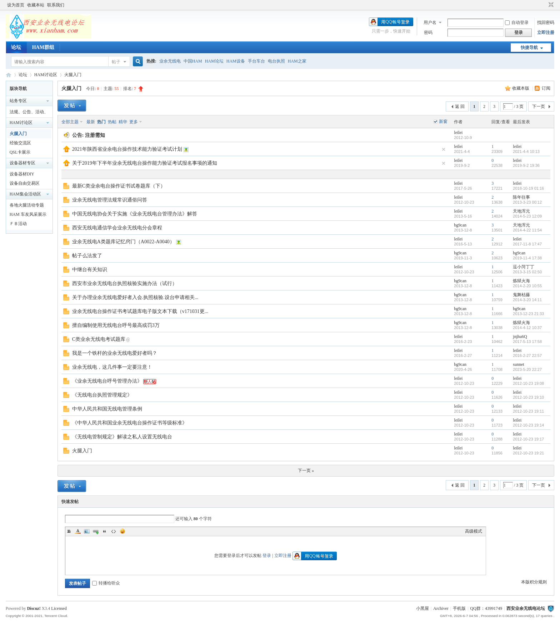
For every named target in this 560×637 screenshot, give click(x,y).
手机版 (459, 608)
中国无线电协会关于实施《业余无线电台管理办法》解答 (134, 214)
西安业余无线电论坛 (8, 75)
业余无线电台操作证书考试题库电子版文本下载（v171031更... (140, 311)
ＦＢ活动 (18, 223)
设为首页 (15, 5)
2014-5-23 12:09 (527, 216)
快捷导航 (529, 47)
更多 (133, 121)
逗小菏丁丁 (523, 266)
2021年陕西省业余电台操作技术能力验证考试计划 (127, 149)
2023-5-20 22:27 (527, 369)
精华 (123, 121)
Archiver (441, 608)
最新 (90, 121)
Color (77, 531)
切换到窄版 (550, 5)
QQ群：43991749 (486, 608)
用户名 (430, 22)
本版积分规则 (534, 581)
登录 (266, 555)
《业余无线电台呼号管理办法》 (107, 381)
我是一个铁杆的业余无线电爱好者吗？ (114, 353)
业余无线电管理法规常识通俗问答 (109, 200)
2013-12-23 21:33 (528, 314)
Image (86, 531)
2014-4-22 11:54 (527, 230)
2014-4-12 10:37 (527, 327)
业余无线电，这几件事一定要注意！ (112, 367)
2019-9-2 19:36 (526, 165)
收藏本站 (35, 5)
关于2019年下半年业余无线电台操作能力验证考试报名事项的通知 (144, 163)
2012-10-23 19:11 (528, 411)
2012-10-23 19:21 (528, 453)
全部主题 (70, 121)
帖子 (116, 61)
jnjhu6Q (520, 336)
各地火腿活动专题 (27, 205)
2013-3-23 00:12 (527, 202)
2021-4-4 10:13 (526, 151)
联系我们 (55, 5)
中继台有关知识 (89, 269)
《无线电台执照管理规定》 (102, 395)
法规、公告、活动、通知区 (29, 112)
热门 (101, 121)
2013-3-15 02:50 (527, 272)
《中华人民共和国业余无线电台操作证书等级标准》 (129, 423)
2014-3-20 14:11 (527, 300)
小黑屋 (422, 608)
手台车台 (256, 61)
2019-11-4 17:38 (527, 258)
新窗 (443, 121)
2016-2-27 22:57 (527, 355)
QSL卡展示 (20, 152)
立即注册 (545, 32)
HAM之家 (297, 61)
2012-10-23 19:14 (528, 425)
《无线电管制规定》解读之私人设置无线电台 (122, 436)
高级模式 (473, 531)
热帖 (112, 121)
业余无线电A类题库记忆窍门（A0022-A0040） (123, 241)
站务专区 (18, 100)
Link (95, 531)
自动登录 (517, 22)
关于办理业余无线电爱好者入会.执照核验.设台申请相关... (135, 297)
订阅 (546, 88)
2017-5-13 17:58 (527, 341)
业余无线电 (170, 61)
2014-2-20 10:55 (527, 286)
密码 (428, 32)
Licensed (58, 608)
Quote (104, 531)
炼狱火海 (521, 280)
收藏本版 (521, 88)
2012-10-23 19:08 (528, 383)
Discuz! (34, 608)
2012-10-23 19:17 (528, 439)
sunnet (518, 364)
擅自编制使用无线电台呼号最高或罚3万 (116, 325)
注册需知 (95, 135)
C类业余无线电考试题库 (98, 339)
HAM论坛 (214, 61)
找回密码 (545, 22)
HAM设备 (235, 61)
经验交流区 (20, 142)
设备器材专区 (22, 162)
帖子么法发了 (87, 255)
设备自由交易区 (25, 183)
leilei (458, 132)
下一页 (538, 106)
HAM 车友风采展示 (28, 214)
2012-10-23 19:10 (528, 397)
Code (113, 531)
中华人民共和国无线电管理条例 (107, 409)
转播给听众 (106, 583)
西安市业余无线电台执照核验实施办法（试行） (124, 283)
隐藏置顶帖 (443, 149)
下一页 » (306, 470)
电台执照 (276, 61)
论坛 (16, 47)
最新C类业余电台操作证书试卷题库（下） (118, 186)
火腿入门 (72, 74)
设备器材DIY (22, 173)
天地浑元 (521, 211)
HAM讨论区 (45, 74)
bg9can (460, 225)
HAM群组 (43, 47)
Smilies (122, 531)
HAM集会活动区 (25, 193)
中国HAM (193, 61)
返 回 (460, 106)
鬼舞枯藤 (521, 294)
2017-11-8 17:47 (527, 244)
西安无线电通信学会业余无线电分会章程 (117, 227)
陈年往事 (521, 197)
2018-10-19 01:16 (528, 188)
